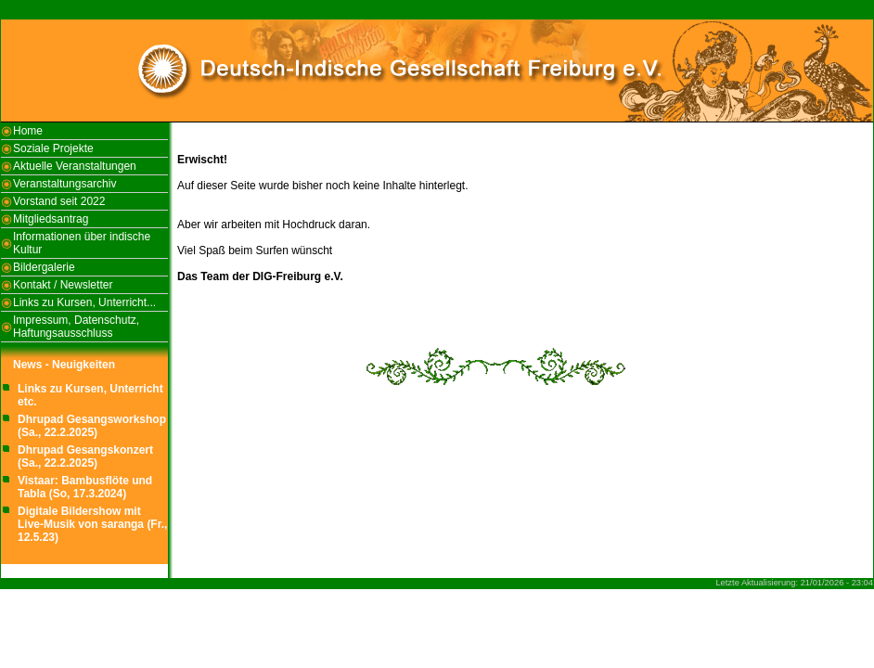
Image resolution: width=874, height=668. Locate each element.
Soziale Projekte (53, 148)
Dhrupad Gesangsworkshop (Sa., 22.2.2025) (92, 426)
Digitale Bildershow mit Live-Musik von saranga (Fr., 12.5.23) (92, 524)
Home (28, 130)
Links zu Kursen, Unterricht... (84, 302)
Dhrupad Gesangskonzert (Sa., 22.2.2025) (85, 456)
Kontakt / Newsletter (62, 284)
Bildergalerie (44, 267)
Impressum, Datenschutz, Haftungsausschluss (76, 327)
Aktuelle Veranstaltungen (74, 166)
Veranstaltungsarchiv (64, 183)
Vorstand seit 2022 (59, 201)
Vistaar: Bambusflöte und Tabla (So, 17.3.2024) (85, 487)
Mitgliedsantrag (50, 218)
